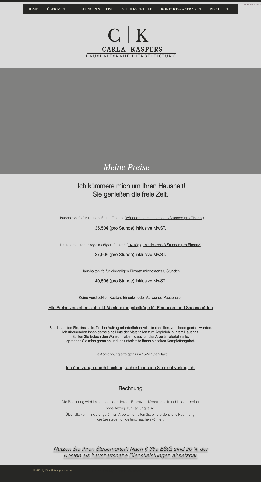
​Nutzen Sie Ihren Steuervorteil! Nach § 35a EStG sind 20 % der (130, 448)
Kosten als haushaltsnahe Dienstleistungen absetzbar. (131, 455)
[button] (94, 9)
